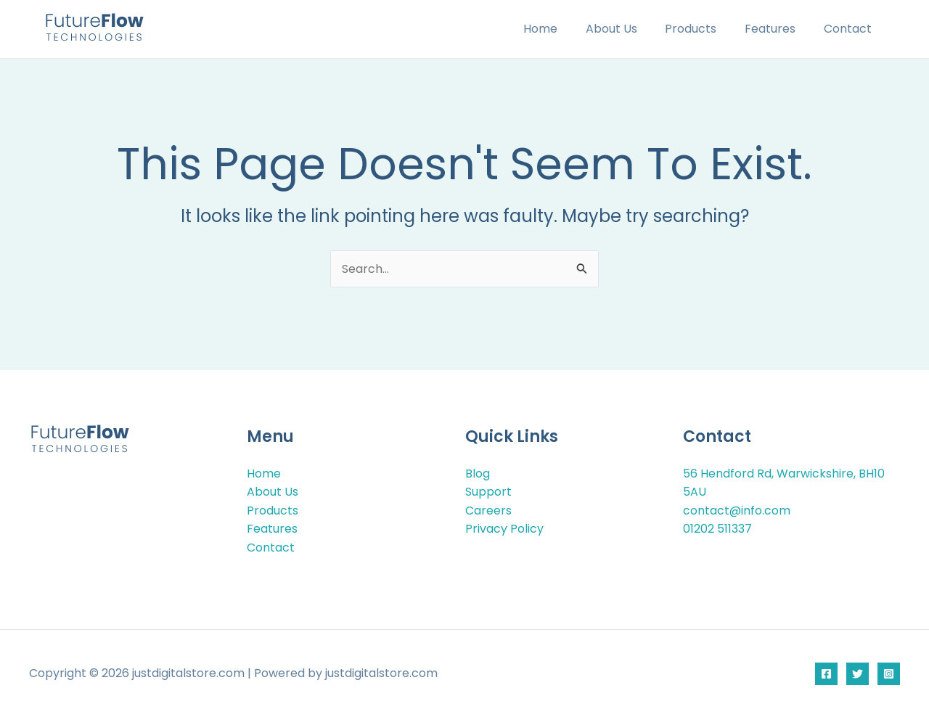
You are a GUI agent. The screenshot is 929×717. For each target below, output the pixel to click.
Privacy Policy (504, 528)
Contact (850, 28)
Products (703, 28)
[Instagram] (888, 674)
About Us (628, 28)
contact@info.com (736, 509)
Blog (477, 472)
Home (562, 28)
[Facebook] (826, 674)
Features (777, 28)
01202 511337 (717, 528)
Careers (488, 509)
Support (488, 491)
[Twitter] (857, 674)
